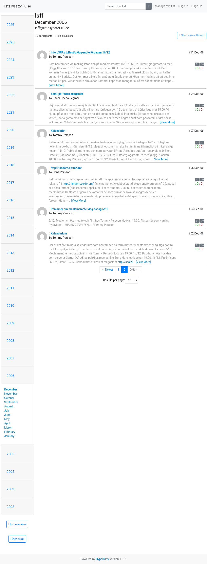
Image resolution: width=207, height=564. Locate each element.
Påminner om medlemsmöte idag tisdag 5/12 (78, 209)
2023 (10, 77)
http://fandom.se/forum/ (65, 168)
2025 (10, 42)
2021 (10, 112)
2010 (10, 305)
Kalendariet (57, 130)
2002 (10, 507)
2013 (10, 253)
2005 (10, 454)
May (7, 419)
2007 (10, 358)
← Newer (107, 269)
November (10, 393)
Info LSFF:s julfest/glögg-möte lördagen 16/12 (79, 52)
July (6, 410)
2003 (10, 489)
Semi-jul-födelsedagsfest (66, 93)
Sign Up (196, 6)
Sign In (183, 6)
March (8, 427)
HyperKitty (102, 559)
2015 (10, 218)
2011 (10, 288)
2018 (10, 165)
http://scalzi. (125, 262)
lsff (39, 15)
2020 (10, 130)
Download (17, 538)
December (10, 389)
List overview (17, 524)
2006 (10, 376)
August (8, 406)
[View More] (56, 85)
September (11, 402)
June (7, 414)
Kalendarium (58, 233)
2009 (10, 323)
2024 (10, 60)
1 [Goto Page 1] (118, 269)
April (7, 423)
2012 (10, 270)
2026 (10, 25)
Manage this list (164, 6)
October (9, 398)
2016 (10, 200)
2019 (10, 147)
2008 (10, 341)
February (9, 431)
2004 (10, 472)
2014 (10, 235)
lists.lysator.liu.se (17, 6)
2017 (10, 183)
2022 (10, 95)
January (9, 436)
